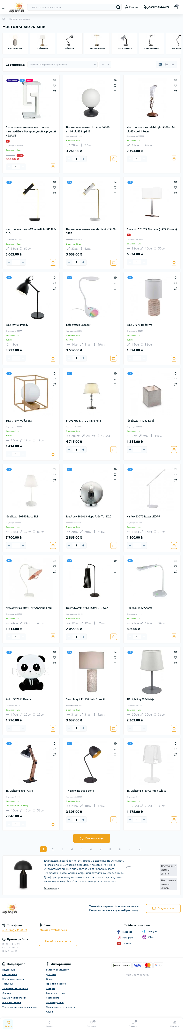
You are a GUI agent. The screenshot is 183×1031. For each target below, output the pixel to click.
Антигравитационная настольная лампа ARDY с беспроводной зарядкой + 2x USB (31, 131)
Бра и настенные (11, 1002)
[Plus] (23, 167)
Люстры (6, 993)
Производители (55, 1002)
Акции (49, 1011)
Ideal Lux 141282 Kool (140, 420)
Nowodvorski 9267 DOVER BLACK (87, 607)
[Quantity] (16, 167)
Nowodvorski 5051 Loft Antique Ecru (29, 607)
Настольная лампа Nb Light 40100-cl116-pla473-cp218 (88, 129)
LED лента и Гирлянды (14, 997)
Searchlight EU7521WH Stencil (85, 699)
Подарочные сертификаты (60, 1007)
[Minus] (9, 167)
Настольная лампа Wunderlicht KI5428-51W (91, 231)
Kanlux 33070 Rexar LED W (143, 516)
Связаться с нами (55, 993)
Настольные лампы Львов (168, 884)
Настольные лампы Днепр (168, 870)
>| (139, 849)
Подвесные (8, 969)
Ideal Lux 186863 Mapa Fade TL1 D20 (88, 516)
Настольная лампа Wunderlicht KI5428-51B (31, 231)
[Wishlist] (54, 85)
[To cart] (53, 167)
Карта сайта (52, 997)
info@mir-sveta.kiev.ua (53, 929)
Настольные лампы (13, 979)
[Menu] (4, 7)
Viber (148, 937)
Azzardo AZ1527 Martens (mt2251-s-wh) (152, 229)
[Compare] (54, 91)
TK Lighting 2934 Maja (140, 699)
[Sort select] (62, 64)
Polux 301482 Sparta (139, 607)
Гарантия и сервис (56, 983)
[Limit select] (105, 64)
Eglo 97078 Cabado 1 (79, 324)
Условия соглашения (57, 969)
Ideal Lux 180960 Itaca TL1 (22, 516)
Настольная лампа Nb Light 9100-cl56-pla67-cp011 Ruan (151, 129)
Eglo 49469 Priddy (17, 324)
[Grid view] (160, 65)
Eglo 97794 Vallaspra (19, 420)
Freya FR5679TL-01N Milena (83, 420)
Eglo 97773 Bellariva (139, 324)
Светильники (9, 974)
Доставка (51, 974)
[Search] (118, 7)
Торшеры (7, 983)
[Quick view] (54, 79)
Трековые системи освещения (19, 1007)
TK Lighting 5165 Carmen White (146, 790)
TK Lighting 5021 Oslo (19, 790)
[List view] (167, 65)
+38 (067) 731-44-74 (14, 930)
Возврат (50, 988)
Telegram (150, 931)
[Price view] (173, 65)
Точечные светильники (15, 988)
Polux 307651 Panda (18, 699)
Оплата (50, 979)
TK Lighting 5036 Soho (80, 790)
